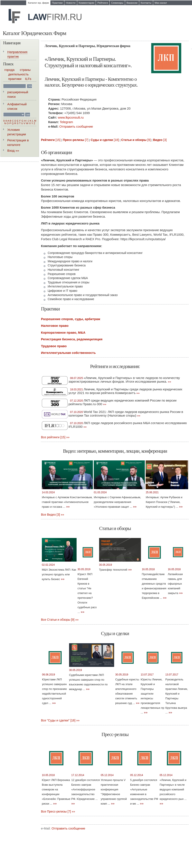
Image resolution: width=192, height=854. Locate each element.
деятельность (18, 74)
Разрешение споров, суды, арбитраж (70, 319)
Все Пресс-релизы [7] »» (58, 811)
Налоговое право (54, 325)
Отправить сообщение (76, 126)
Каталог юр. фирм (38, 3)
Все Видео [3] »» (52, 514)
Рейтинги (102, 3)
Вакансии (132, 3)
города (10, 70)
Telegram (66, 122)
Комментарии (86, 3)
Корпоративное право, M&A (63, 332)
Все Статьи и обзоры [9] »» (60, 619)
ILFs (28, 79)
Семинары (117, 3)
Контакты (146, 3)
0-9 (5, 120)
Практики (57, 3)
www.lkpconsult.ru (71, 117)
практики (14, 79)
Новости (71, 3)
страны (25, 70)
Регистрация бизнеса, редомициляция (72, 339)
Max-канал (161, 3)
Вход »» (13, 150)
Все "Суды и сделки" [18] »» (60, 720)
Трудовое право (54, 346)
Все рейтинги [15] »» (55, 437)
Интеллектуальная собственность (68, 352)
